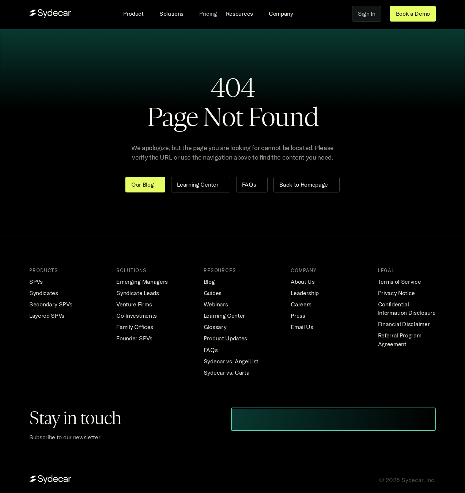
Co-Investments (136, 315)
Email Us (302, 326)
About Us (302, 281)
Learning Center (224, 315)
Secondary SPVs (50, 304)
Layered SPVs (46, 315)
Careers (301, 304)
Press (298, 315)
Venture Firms (134, 304)
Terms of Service (399, 281)
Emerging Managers (142, 281)
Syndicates (43, 293)
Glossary (215, 326)
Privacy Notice (396, 293)
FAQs (211, 349)
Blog (209, 281)
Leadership (305, 293)
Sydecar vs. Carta (227, 372)
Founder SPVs (134, 338)
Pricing (208, 13)
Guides (213, 293)
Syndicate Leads (137, 293)
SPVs (36, 281)
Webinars (216, 304)
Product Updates (225, 338)
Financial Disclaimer (404, 324)
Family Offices (134, 326)
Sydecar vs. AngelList (231, 361)
